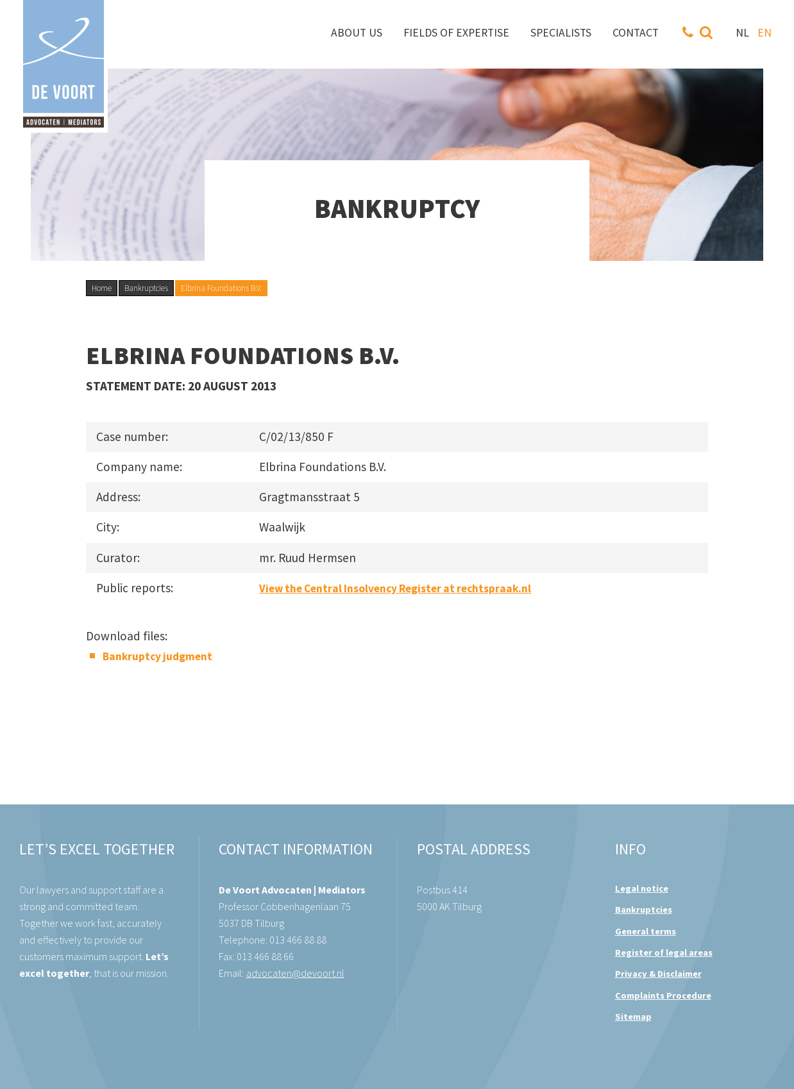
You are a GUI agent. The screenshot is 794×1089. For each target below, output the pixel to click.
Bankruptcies (146, 288)
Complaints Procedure (663, 995)
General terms (645, 931)
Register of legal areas (664, 952)
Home (102, 288)
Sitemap (633, 1016)
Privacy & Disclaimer (658, 973)
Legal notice (641, 888)
